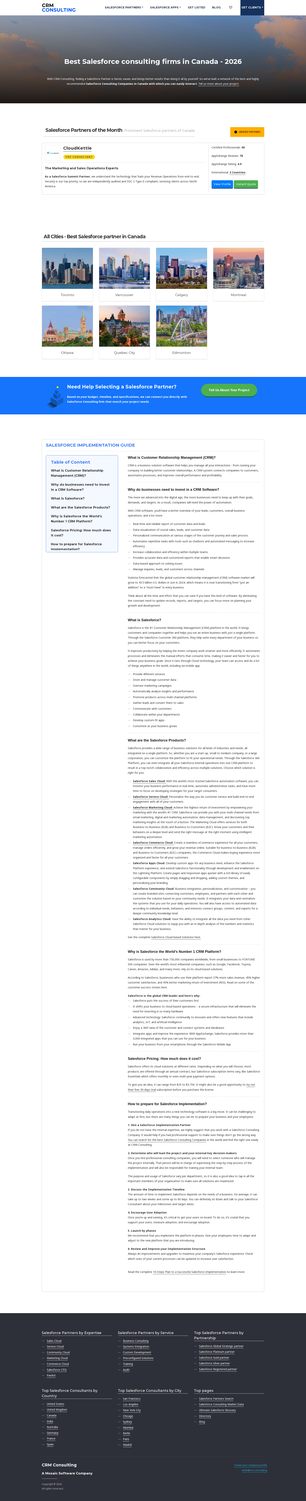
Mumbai (128, 1427)
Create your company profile (250, 1465)
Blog (216, 7)
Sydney (127, 1421)
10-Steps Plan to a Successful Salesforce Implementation (189, 1272)
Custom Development (137, 1352)
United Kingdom (57, 1409)
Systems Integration (136, 1346)
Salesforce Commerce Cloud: (153, 842)
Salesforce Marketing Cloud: (153, 807)
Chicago (128, 1416)
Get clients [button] (251, 7)
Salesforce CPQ (57, 1370)
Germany (52, 1433)
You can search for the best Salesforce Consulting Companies (167, 1140)
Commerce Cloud (58, 1364)
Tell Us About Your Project (229, 390)
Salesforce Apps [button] (164, 7)
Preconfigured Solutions (138, 1358)
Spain (50, 1444)
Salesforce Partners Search (216, 1398)
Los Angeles (130, 1404)
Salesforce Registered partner (218, 1369)
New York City (132, 1410)
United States (55, 1404)
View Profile (222, 184)
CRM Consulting (59, 1465)
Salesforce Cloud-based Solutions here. (176, 937)
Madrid (127, 1445)
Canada (51, 1415)
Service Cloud (55, 1346)
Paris (126, 1439)
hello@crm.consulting (254, 1470)
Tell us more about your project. (218, 84)
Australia (52, 1427)
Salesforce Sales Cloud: (149, 781)
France (51, 1438)
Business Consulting (136, 1341)
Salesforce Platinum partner (217, 1352)
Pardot (51, 1375)
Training (128, 1364)
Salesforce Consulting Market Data (221, 1404)
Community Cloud (58, 1352)
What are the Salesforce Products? (80, 507)
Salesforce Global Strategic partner (221, 1346)
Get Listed (196, 7)
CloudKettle (77, 148)
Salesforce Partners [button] (123, 7)
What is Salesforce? (68, 498)
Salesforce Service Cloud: (151, 797)
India (50, 1421)
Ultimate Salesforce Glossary (217, 1410)
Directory (205, 1416)
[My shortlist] (231, 3)
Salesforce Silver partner (214, 1363)
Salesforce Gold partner (214, 1357)
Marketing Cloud (57, 1358)
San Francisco (132, 1398)
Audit (126, 1370)
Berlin (126, 1433)
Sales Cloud (54, 1341)
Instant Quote (246, 184)
